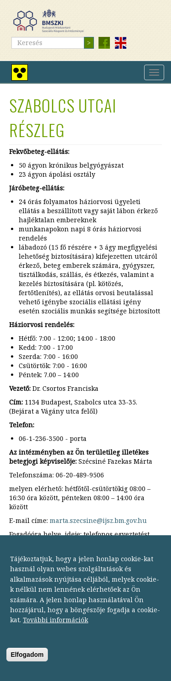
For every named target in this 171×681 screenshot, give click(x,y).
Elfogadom (26, 662)
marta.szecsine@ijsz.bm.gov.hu (98, 520)
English (120, 43)
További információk (55, 628)
